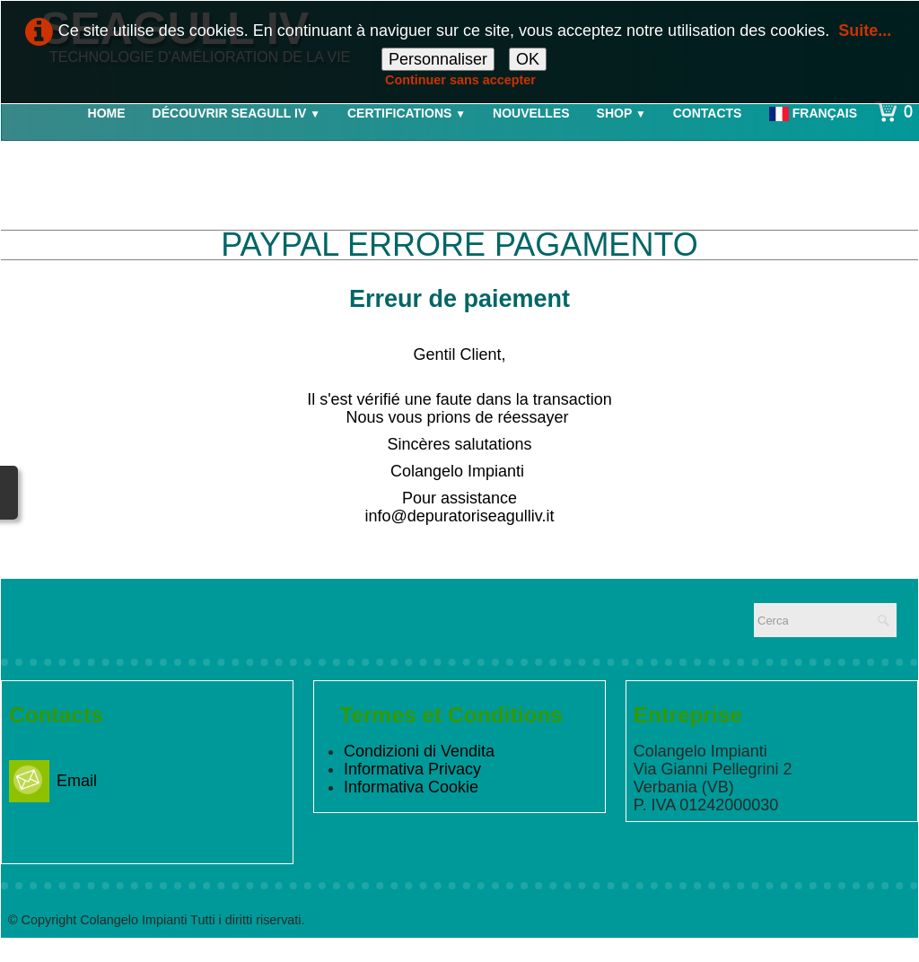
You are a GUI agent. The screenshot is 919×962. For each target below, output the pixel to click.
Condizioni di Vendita (419, 751)
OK (527, 59)
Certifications (406, 113)
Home (107, 113)
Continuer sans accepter (460, 80)
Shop (621, 113)
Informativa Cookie (411, 787)
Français (815, 113)
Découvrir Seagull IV (236, 113)
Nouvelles (531, 113)
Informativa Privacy (412, 769)
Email (53, 781)
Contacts (707, 113)
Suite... (864, 30)
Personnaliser (438, 59)
